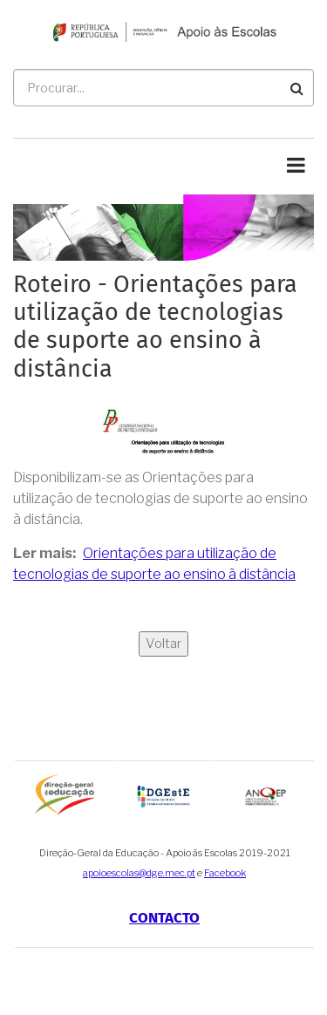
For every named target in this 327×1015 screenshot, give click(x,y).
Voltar (163, 643)
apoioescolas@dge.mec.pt (139, 873)
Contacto (164, 918)
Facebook (225, 873)
